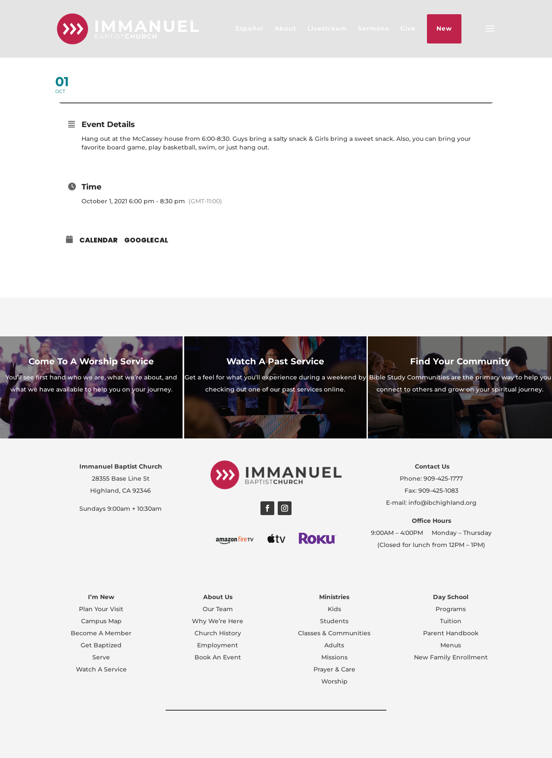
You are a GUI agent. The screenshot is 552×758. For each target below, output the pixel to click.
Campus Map (101, 621)
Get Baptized (101, 645)
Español (249, 28)
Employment (217, 645)
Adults (334, 645)
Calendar (98, 240)
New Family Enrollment (451, 657)
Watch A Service (101, 669)
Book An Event (217, 657)
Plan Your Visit (101, 609)
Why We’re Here (217, 621)
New (444, 28)
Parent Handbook (451, 633)
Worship (334, 681)
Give (408, 28)
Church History (217, 633)
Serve (101, 657)
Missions (334, 657)
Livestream (327, 28)
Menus (450, 645)
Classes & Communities (334, 633)
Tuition (450, 621)
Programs (451, 609)
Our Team (218, 609)
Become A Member (101, 633)
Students (334, 621)
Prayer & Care (334, 669)
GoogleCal (146, 240)
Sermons (373, 28)
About (285, 28)
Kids (334, 609)
